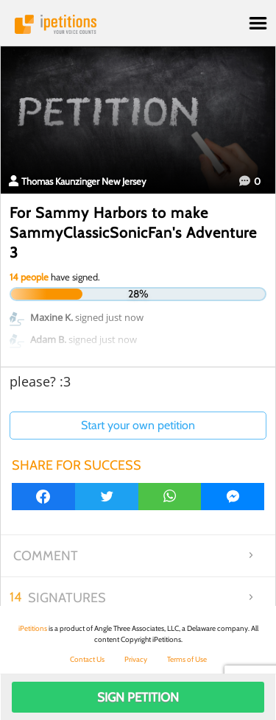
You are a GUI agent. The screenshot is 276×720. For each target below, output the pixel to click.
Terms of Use (187, 659)
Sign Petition (138, 697)
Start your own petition (138, 425)
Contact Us (87, 659)
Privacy (135, 659)
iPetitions (138, 24)
